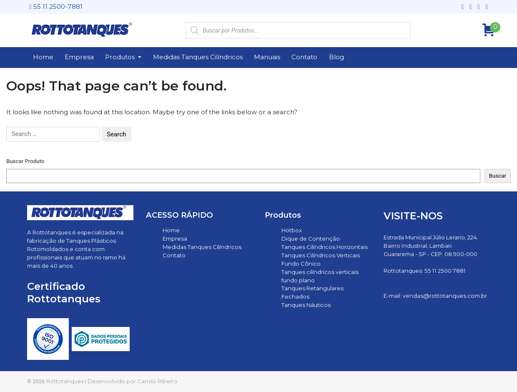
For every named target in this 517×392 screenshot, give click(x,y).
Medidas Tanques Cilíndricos (198, 57)
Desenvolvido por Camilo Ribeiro (132, 381)
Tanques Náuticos (306, 305)
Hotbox (291, 230)
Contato (304, 57)
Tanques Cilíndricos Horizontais (324, 247)
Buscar (497, 176)
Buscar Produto (25, 161)
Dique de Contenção (310, 238)
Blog (336, 57)
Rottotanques (65, 381)
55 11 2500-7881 (56, 6)
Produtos (120, 57)
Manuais (267, 57)
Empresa (79, 57)
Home (43, 57)
